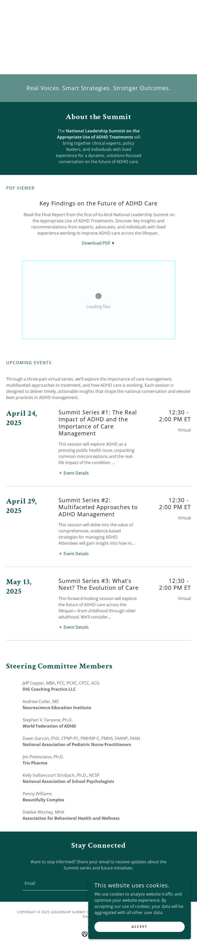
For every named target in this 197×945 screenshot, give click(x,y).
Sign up (154, 883)
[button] (73, 473)
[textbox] (75, 883)
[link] (98, 243)
